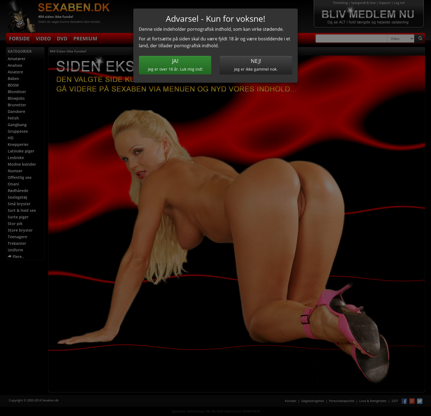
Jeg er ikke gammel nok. (256, 64)
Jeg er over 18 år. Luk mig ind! (175, 64)
